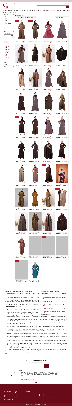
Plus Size (63, 10)
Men (30, 10)
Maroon (8, 54)
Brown (7, 46)
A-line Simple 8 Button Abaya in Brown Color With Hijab (51, 306)
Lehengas (10, 10)
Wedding (34, 10)
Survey (5, 389)
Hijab (22, 17)
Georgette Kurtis (8, 21)
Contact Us (16, 391)
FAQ (5, 395)
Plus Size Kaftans (8, 23)
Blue (7, 49)
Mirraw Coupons (38, 389)
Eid (39, 10)
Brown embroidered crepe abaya (48, 308)
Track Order (6, 392)
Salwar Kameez (15, 10)
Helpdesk (5, 396)
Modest (43, 10)
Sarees (6, 10)
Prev (12, 375)
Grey (7, 51)
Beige (7, 52)
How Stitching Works (7, 391)
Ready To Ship (18, 17)
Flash (68, 10)
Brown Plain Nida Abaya (46, 309)
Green (7, 55)
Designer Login (28, 391)
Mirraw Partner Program (29, 392)
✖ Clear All (5, 42)
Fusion (53, 10)
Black (7, 47)
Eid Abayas (7, 20)
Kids (27, 10)
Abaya (7, 18)
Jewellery (24, 10)
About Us (16, 389)
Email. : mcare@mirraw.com (8, 399)
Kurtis (20, 10)
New (3, 10)
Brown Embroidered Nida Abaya (48, 301)
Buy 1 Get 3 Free (33, 17)
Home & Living (58, 10)
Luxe (47, 10)
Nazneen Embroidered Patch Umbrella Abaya (50, 302)
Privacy (16, 395)
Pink (7, 57)
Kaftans (28, 17)
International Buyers (29, 389)
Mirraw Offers (38, 391)
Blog (15, 392)
